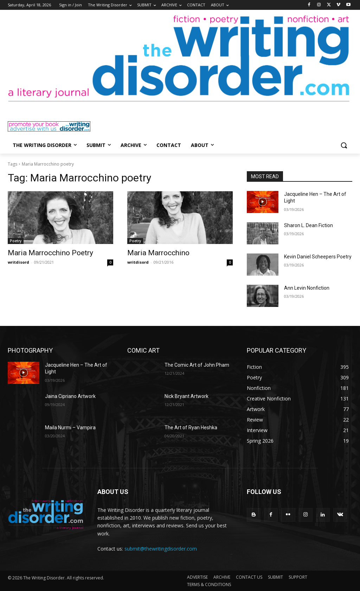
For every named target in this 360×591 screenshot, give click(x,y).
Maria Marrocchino (158, 253)
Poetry (15, 240)
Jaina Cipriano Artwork (70, 396)
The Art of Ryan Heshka (191, 427)
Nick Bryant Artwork (186, 396)
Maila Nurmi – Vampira (70, 427)
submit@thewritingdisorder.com (160, 548)
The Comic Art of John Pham (197, 365)
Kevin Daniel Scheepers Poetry (318, 256)
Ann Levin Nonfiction (306, 288)
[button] (343, 145)
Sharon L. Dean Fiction (308, 225)
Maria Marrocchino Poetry (50, 253)
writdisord (18, 262)
